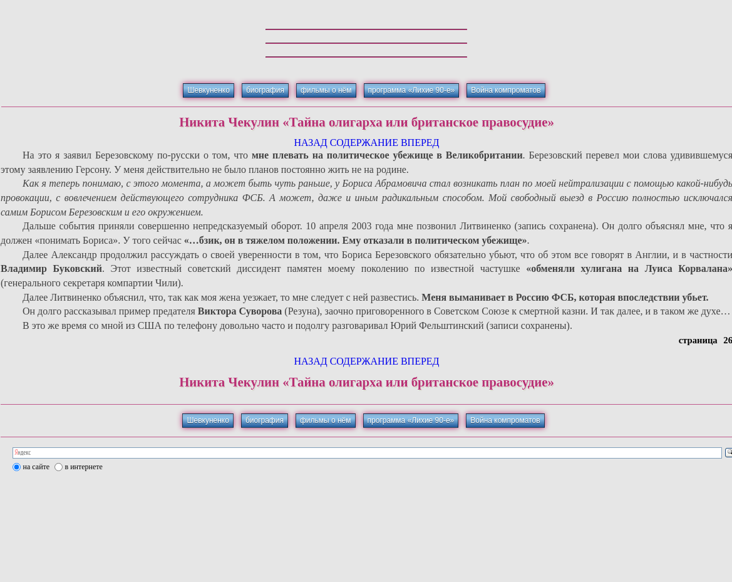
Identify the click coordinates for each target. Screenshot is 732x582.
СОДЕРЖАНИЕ (364, 142)
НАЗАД (310, 142)
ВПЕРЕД (420, 142)
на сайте (36, 466)
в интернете (84, 466)
